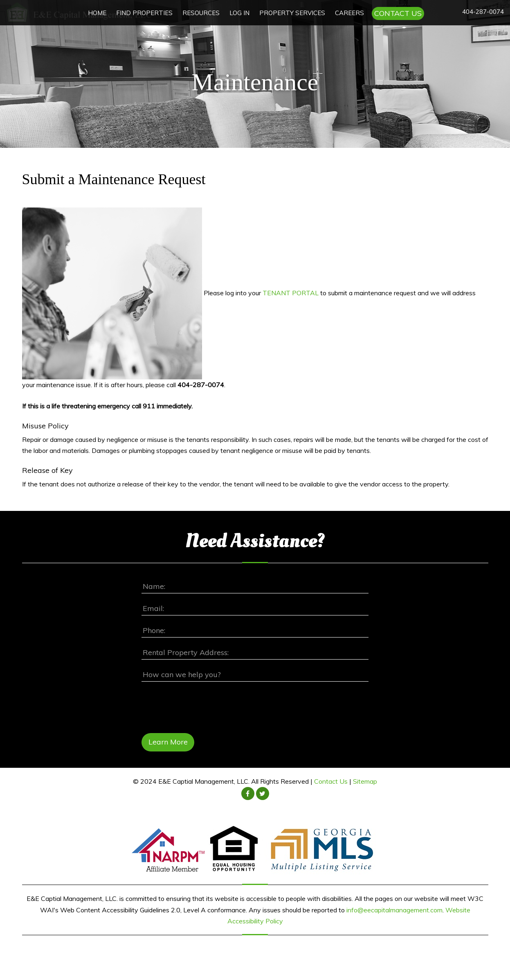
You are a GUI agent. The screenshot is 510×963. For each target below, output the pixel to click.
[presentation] (204, 706)
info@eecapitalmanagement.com (394, 910)
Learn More (168, 742)
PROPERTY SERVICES (292, 13)
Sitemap (365, 782)
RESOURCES (201, 13)
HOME (97, 13)
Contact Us (331, 782)
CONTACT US (398, 13)
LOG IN (239, 13)
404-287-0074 (483, 12)
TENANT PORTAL (291, 292)
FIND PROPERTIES (144, 13)
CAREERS (349, 13)
